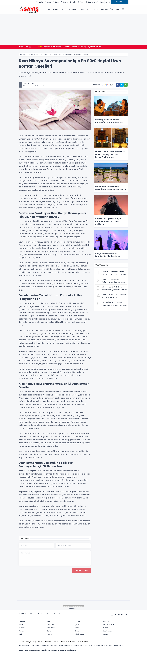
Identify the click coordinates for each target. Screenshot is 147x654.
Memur (105, 628)
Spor (96, 9)
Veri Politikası (83, 642)
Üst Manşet (107, 631)
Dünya (77, 622)
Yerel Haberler (108, 625)
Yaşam (81, 9)
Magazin (106, 622)
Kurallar (48, 642)
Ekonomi (56, 9)
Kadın (89, 9)
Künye (28, 642)
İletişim (21, 642)
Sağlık (64, 9)
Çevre (77, 625)
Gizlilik (56, 642)
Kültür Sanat (33, 54)
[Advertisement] (73, 29)
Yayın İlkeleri (38, 642)
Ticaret (49, 634)
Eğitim (49, 631)
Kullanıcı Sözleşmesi (68, 642)
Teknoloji (103, 9)
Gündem (72, 9)
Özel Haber (114, 9)
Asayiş (105, 634)
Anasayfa (23, 54)
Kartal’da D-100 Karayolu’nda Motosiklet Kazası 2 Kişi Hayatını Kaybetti (70, 46)
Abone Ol (104, 85)
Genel (77, 631)
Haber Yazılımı (59, 614)
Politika (77, 628)
